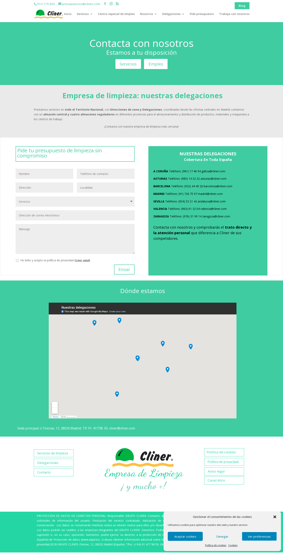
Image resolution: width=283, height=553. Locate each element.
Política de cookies (215, 545)
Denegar (222, 536)
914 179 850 (46, 4)
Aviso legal (216, 472)
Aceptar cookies (185, 536)
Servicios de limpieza (52, 454)
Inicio (67, 14)
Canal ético (216, 481)
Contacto (44, 473)
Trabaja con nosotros (234, 14)
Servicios (83, 14)
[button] (275, 517)
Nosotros (146, 14)
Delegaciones (171, 14)
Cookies (232, 545)
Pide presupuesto (202, 14)
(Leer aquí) (82, 261)
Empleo (156, 64)
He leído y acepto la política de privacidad (53, 261)
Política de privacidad (223, 462)
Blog (242, 6)
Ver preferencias (259, 536)
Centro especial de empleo (116, 14)
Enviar (124, 270)
